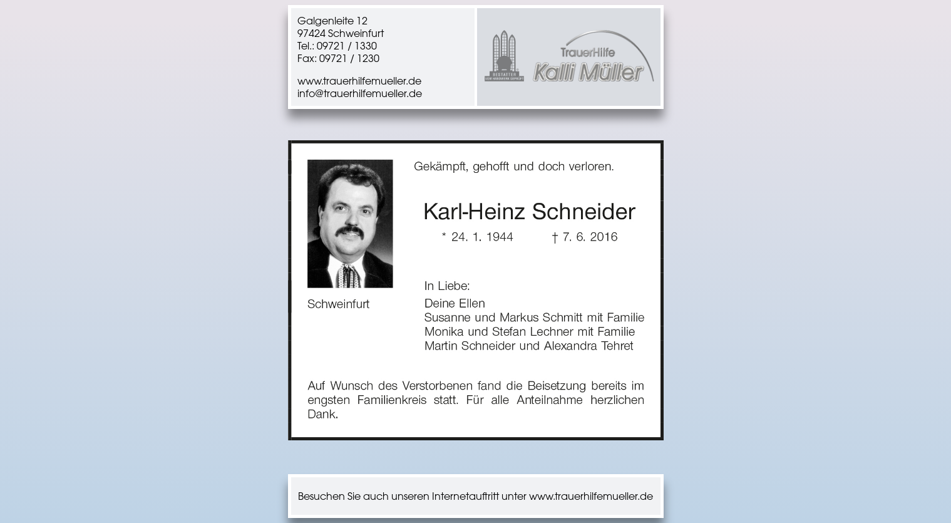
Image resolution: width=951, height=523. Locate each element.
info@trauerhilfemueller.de (359, 93)
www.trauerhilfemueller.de (359, 81)
